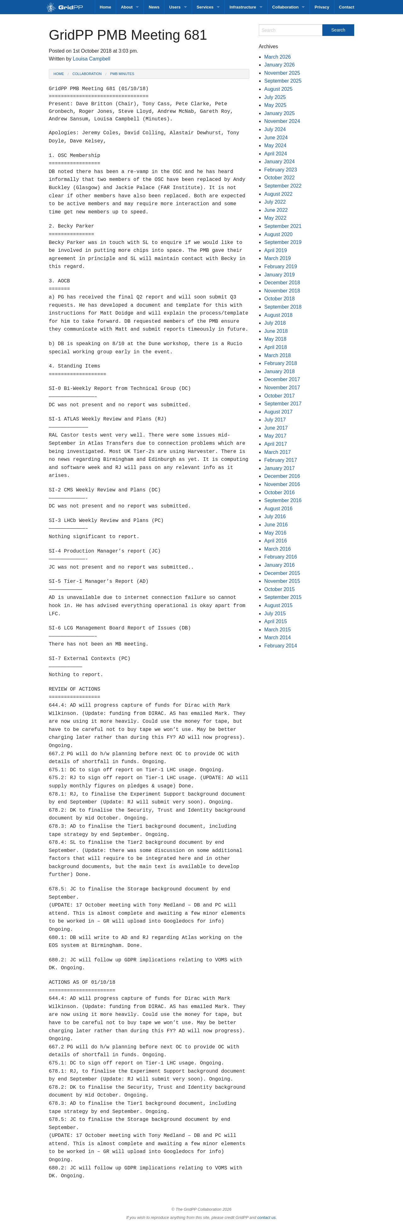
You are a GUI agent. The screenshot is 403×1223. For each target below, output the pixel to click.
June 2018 (276, 331)
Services (205, 7)
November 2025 (282, 73)
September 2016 (282, 500)
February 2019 (280, 266)
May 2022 (275, 218)
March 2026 (277, 57)
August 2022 (278, 194)
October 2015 (279, 589)
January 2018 (279, 371)
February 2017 (280, 460)
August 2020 (278, 234)
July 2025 (275, 97)
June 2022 (276, 210)
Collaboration (285, 7)
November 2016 (282, 484)
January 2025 (279, 113)
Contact (346, 7)
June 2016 (276, 524)
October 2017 (279, 395)
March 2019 (277, 258)
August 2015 (278, 605)
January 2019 (279, 274)
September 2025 (282, 81)
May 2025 (275, 105)
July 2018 (275, 323)
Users (174, 7)
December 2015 (282, 573)
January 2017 (279, 468)
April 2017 (275, 444)
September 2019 (282, 242)
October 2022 (279, 177)
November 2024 (282, 121)
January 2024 (279, 161)
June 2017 (276, 428)
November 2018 (282, 290)
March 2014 (277, 637)
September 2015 (282, 597)
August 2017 (278, 411)
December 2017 (282, 379)
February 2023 (280, 169)
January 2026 (279, 64)
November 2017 (282, 387)
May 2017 (275, 435)
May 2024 (275, 145)
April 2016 (275, 540)
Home (105, 7)
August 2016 (278, 508)
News (154, 7)
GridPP (71, 8)
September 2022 (282, 185)
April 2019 (275, 250)
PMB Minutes (122, 74)
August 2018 (278, 315)
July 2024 (275, 129)
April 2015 (275, 621)
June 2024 (276, 137)
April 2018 (275, 347)
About (127, 7)
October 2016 (279, 492)
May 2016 (275, 533)
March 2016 (277, 549)
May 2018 (275, 339)
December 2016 (282, 476)
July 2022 (275, 202)
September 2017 (282, 403)
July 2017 (275, 419)
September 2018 (282, 307)
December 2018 (282, 282)
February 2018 (280, 363)
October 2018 (279, 298)
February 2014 (280, 645)
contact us (266, 1217)
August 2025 (278, 89)
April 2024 (275, 153)
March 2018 (277, 355)
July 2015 (275, 613)
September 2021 (282, 226)
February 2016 (280, 556)
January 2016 (279, 565)
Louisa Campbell (91, 58)
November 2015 (282, 581)
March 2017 (277, 452)
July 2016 (275, 516)
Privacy (322, 7)
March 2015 (277, 629)
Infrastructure (243, 7)
